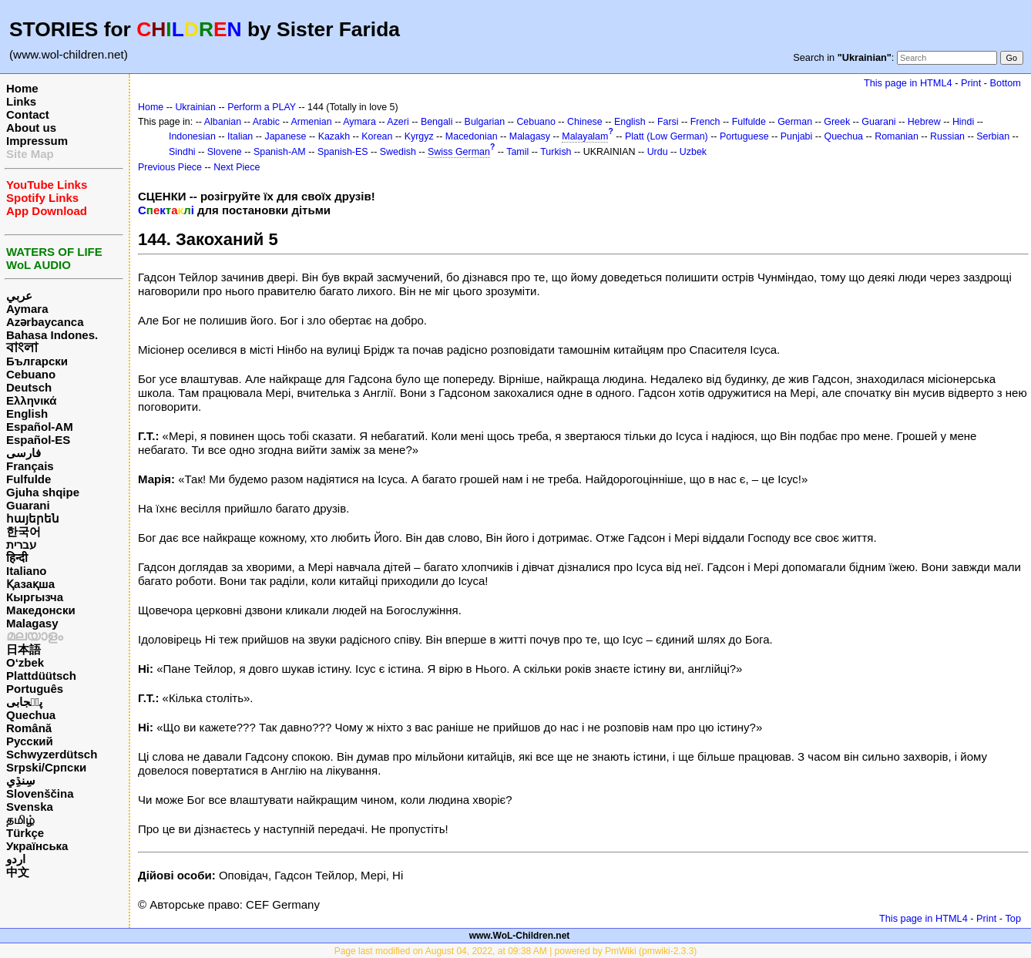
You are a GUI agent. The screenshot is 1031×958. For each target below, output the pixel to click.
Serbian (992, 136)
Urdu (657, 151)
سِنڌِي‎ (20, 780)
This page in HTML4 (908, 83)
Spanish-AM (280, 151)
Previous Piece (170, 167)
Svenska (29, 806)
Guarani (28, 505)
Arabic (266, 121)
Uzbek (693, 151)
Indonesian (192, 136)
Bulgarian (485, 121)
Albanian (222, 121)
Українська (37, 845)
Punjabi (797, 136)
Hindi (963, 121)
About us (31, 127)
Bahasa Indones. (52, 334)
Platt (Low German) (666, 136)
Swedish (398, 151)
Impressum (37, 140)
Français (30, 465)
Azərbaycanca (45, 321)
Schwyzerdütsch (51, 754)
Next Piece (236, 167)
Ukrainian (195, 107)
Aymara (27, 308)
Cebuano (30, 374)
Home (22, 88)
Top (1013, 918)
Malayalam (585, 136)
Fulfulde (28, 479)
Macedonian (471, 136)
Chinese (585, 121)
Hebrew (924, 121)
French (705, 121)
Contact (27, 114)
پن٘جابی (24, 701)
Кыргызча (34, 596)
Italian (240, 136)
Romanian (896, 136)
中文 (17, 872)
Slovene (224, 151)
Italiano (26, 570)
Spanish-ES (342, 151)
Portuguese (744, 136)
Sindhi (182, 151)
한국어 (23, 531)
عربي (19, 295)
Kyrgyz (419, 136)
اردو (15, 859)
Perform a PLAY (261, 107)
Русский (29, 741)
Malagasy (32, 623)
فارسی (23, 452)
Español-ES (38, 439)
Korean (376, 136)
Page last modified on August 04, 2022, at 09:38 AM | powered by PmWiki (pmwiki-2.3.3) (515, 951)
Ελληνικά (31, 400)
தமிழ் (20, 819)
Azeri (397, 121)
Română (29, 727)
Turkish (555, 151)
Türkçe (25, 832)
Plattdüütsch (41, 675)
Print (971, 83)
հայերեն (32, 518)
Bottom (1005, 83)
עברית (21, 544)
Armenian (310, 121)
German (794, 121)
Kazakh (334, 136)
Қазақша (30, 583)
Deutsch (29, 387)
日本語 (23, 649)
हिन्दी (17, 557)
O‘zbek (25, 662)
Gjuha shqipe (42, 492)
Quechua (30, 714)
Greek (837, 121)
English (27, 413)
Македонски (41, 610)
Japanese (285, 136)
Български (37, 361)
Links (21, 101)
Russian (947, 136)
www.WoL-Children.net (519, 935)
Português (34, 688)
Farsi (668, 121)
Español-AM (39, 426)
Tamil (517, 151)
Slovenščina (40, 793)
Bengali (437, 121)
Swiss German (459, 151)
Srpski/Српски (46, 767)
